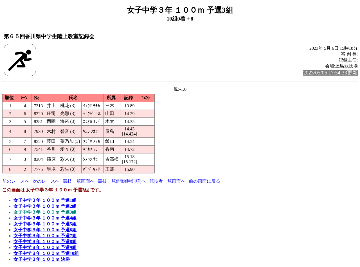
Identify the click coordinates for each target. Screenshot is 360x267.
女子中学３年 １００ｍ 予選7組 (45, 235)
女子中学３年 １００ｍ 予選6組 (45, 229)
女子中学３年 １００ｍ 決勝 (42, 259)
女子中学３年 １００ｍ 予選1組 (45, 200)
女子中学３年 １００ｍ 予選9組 (45, 247)
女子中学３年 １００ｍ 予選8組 (45, 241)
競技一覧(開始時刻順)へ (122, 181)
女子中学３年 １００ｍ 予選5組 (45, 223)
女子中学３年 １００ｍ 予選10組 (46, 253)
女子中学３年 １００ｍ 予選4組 (45, 218)
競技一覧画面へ (78, 181)
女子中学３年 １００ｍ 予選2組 (45, 206)
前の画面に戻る (204, 181)
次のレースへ (46, 181)
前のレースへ (15, 181)
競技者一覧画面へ (167, 181)
